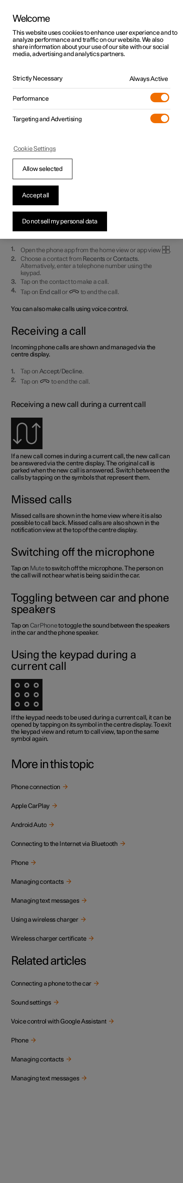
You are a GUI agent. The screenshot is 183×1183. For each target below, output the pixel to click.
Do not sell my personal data (60, 221)
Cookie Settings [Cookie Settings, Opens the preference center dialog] (34, 149)
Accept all (35, 195)
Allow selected (42, 169)
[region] (91, 119)
